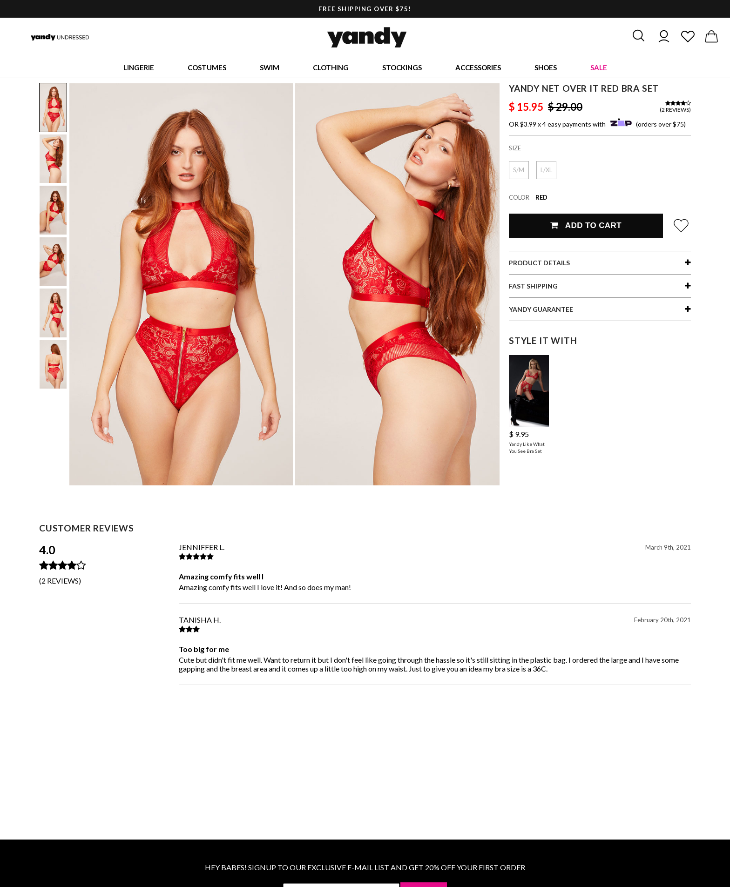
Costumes (207, 67)
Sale (598, 67)
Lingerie (138, 67)
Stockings (402, 67)
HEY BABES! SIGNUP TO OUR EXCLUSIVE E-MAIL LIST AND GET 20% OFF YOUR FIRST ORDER (365, 867)
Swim (269, 67)
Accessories (478, 67)
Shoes (545, 67)
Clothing (331, 67)
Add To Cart (586, 225)
